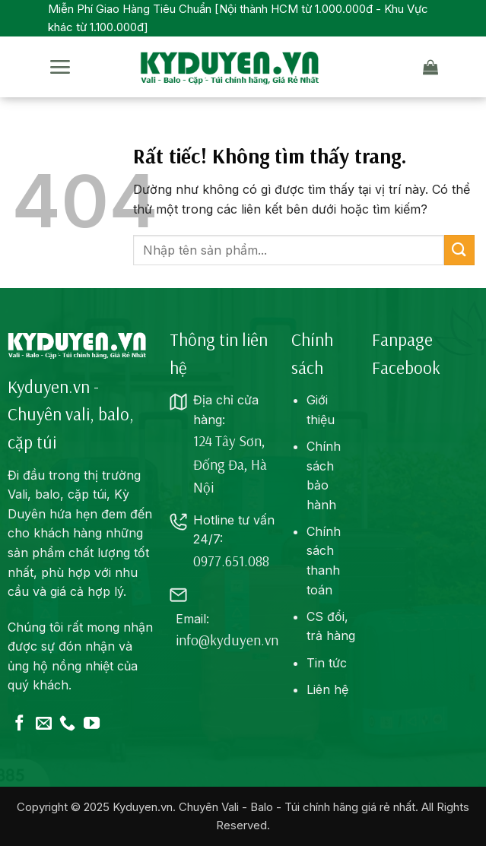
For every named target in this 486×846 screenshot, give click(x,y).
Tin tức (327, 662)
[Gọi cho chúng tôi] (67, 724)
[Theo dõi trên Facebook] (19, 724)
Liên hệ (327, 689)
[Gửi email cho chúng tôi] (44, 724)
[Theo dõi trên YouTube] (92, 724)
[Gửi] (459, 250)
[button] (60, 67)
